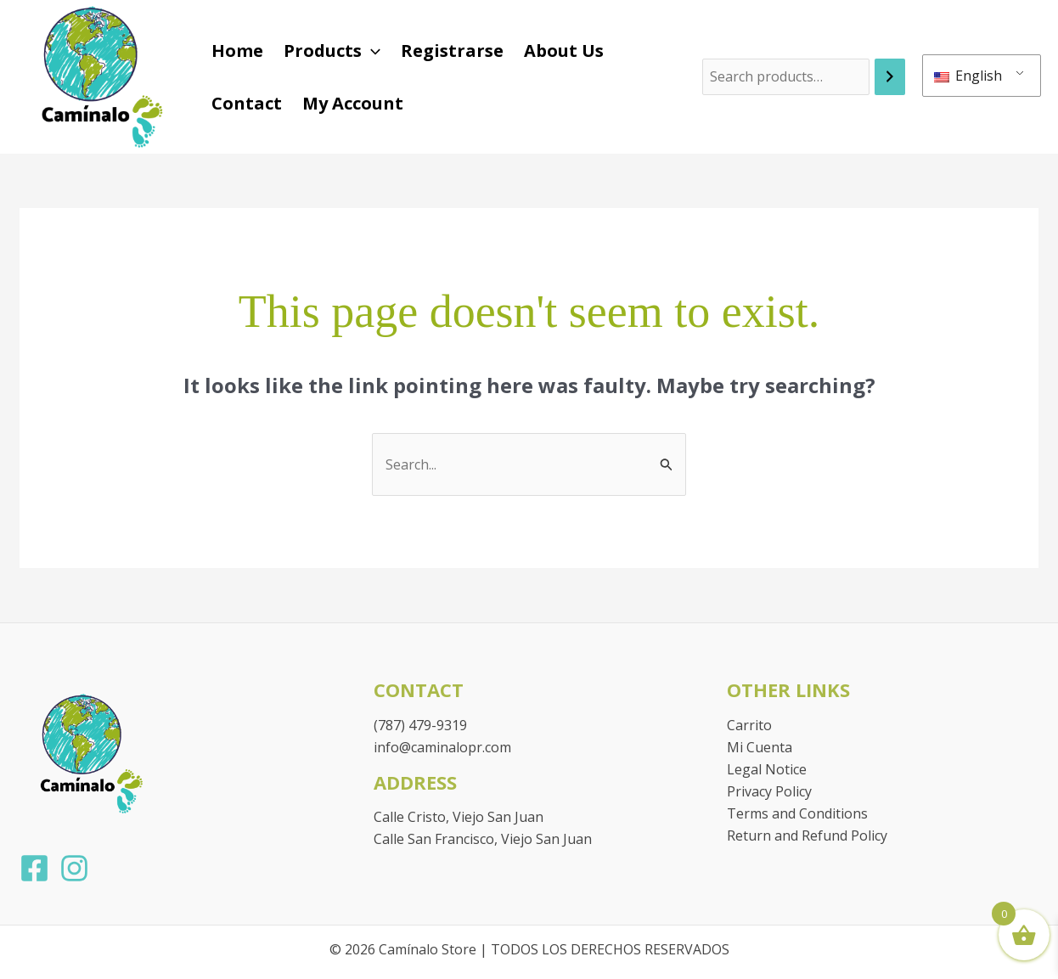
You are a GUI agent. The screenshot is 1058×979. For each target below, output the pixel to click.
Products (332, 51)
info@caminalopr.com (442, 747)
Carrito (749, 725)
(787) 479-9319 (420, 725)
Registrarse (452, 50)
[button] (371, 51)
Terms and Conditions (797, 813)
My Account (352, 103)
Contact (246, 103)
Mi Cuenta (759, 747)
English (968, 75)
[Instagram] (74, 868)
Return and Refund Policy (807, 835)
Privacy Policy (769, 791)
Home (237, 50)
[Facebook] (34, 868)
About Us (564, 50)
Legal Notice (767, 769)
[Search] (890, 77)
